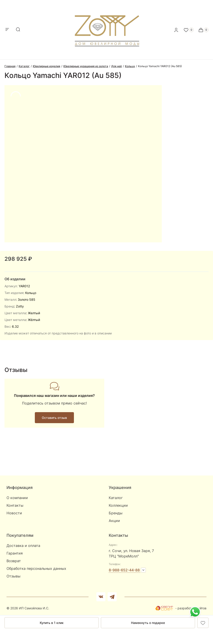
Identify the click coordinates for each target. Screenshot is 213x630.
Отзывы (13, 576)
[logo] (106, 28)
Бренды (115, 513)
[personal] (176, 30)
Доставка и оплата (23, 545)
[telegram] (112, 596)
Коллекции (118, 505)
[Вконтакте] (100, 596)
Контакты (15, 505)
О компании (17, 497)
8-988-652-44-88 (124, 570)
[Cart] (203, 30)
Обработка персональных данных (36, 568)
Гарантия (15, 553)
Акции (114, 520)
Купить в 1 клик (52, 623)
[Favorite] (188, 30)
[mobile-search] (18, 30)
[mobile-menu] (7, 30)
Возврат (14, 561)
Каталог (116, 497)
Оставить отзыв (54, 418)
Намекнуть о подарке (148, 623)
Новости (14, 513)
